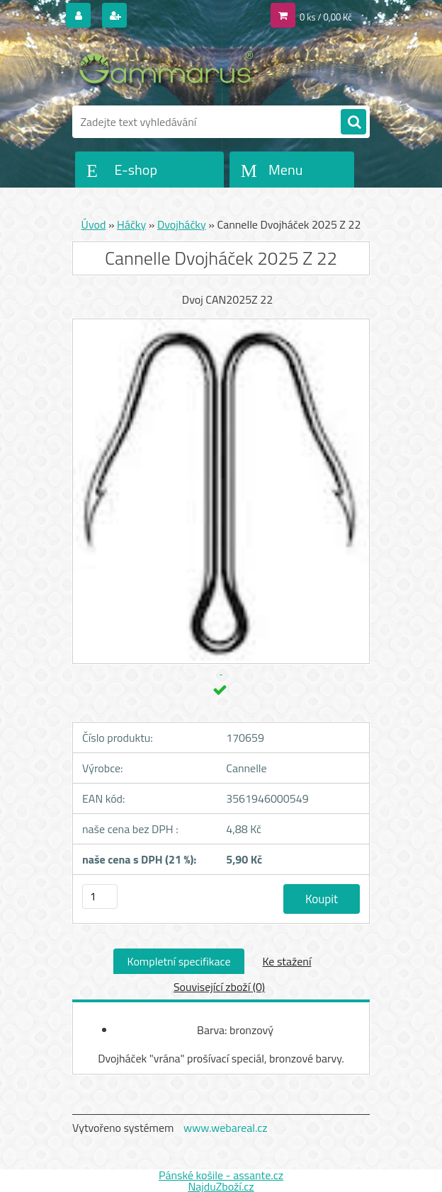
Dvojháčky (181, 224)
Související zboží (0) (219, 986)
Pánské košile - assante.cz (221, 1175)
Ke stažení (286, 961)
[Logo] (169, 68)
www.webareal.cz (225, 1127)
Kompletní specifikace (179, 961)
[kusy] (100, 896)
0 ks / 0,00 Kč (326, 17)
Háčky (131, 224)
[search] (353, 122)
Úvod (93, 224)
